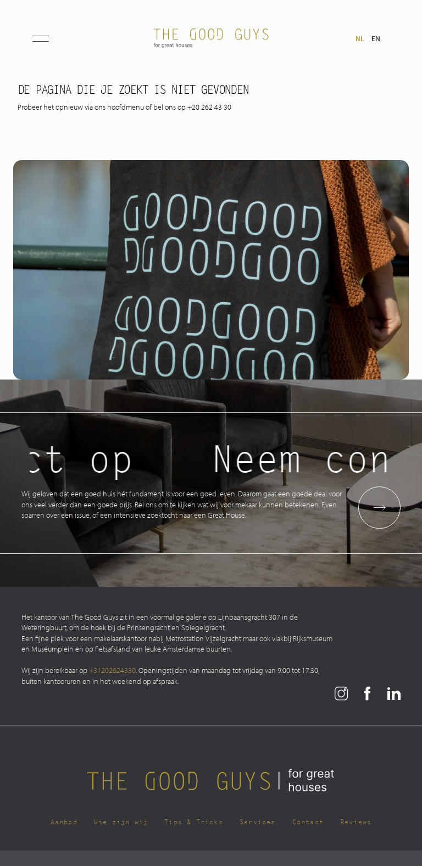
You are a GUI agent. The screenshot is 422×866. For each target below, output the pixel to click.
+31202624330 (112, 670)
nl (360, 39)
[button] (40, 38)
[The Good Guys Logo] (211, 38)
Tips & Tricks (193, 822)
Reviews (355, 822)
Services (258, 822)
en (375, 39)
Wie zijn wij (121, 822)
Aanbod (64, 822)
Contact (308, 822)
